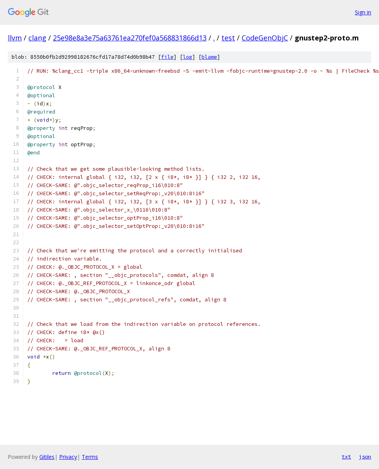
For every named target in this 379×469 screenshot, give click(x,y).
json (365, 456)
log (187, 57)
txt (346, 456)
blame (209, 57)
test (228, 37)
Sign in (363, 12)
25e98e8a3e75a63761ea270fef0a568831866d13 (130, 37)
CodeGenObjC (265, 37)
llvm (15, 37)
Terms (90, 456)
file (167, 57)
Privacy (68, 456)
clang (37, 37)
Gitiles (46, 456)
